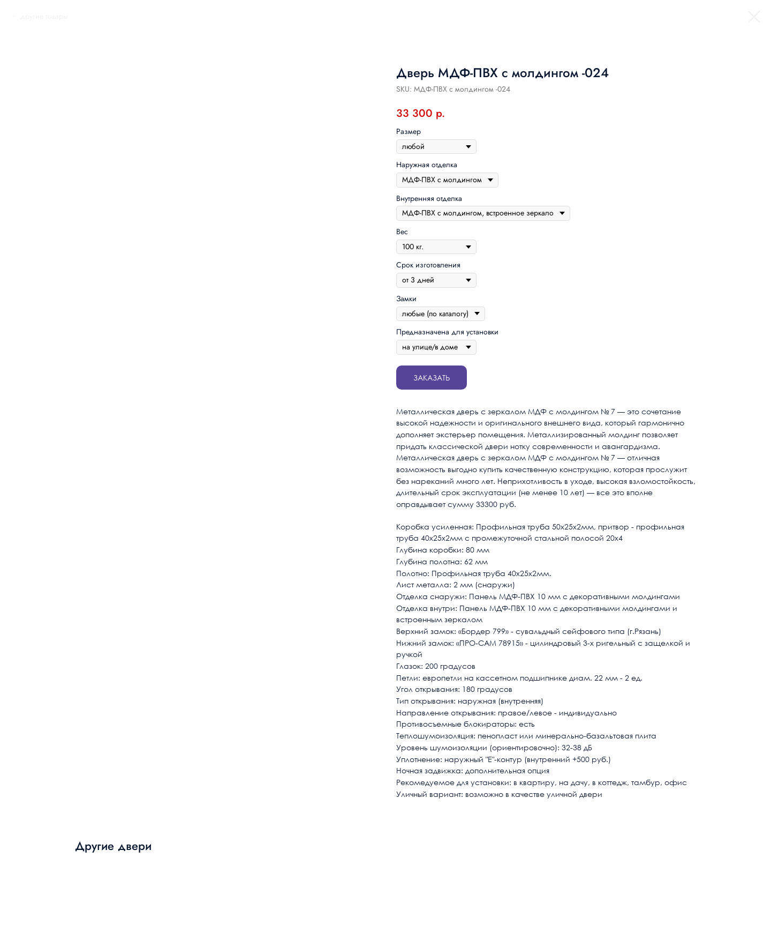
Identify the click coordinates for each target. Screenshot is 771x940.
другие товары (44, 16)
